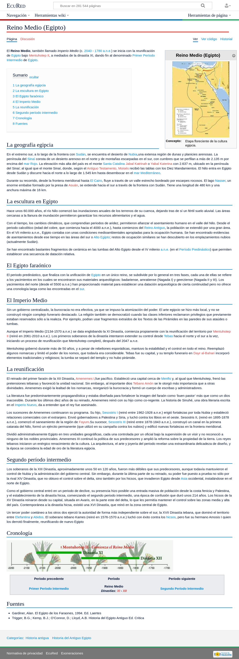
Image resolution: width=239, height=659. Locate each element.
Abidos (38, 517)
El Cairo (96, 180)
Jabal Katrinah (136, 164)
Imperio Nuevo (26, 405)
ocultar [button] (34, 77)
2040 (88, 51)
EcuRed (16, 5)
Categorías (15, 638)
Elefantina (22, 517)
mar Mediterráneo (147, 173)
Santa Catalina (114, 164)
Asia (184, 478)
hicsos (171, 517)
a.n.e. (165, 249)
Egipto (16, 55)
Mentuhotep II (39, 55)
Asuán (73, 185)
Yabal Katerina (161, 164)
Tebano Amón (143, 383)
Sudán (81, 154)
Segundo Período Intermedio (181, 588)
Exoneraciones (72, 653)
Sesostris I (110, 412)
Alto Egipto (102, 237)
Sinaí (31, 159)
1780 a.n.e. (103, 51)
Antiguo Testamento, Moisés (108, 168)
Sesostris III (117, 422)
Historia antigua (37, 638)
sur (82, 289)
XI (118, 591)
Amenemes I (85, 378)
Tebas (168, 336)
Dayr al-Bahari (204, 353)
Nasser (220, 180)
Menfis (166, 378)
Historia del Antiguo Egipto (71, 638)
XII (125, 591)
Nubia (132, 154)
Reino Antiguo (154, 228)
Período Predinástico (194, 249)
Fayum (84, 422)
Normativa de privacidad (25, 653)
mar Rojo (30, 164)
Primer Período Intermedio (49, 588)
